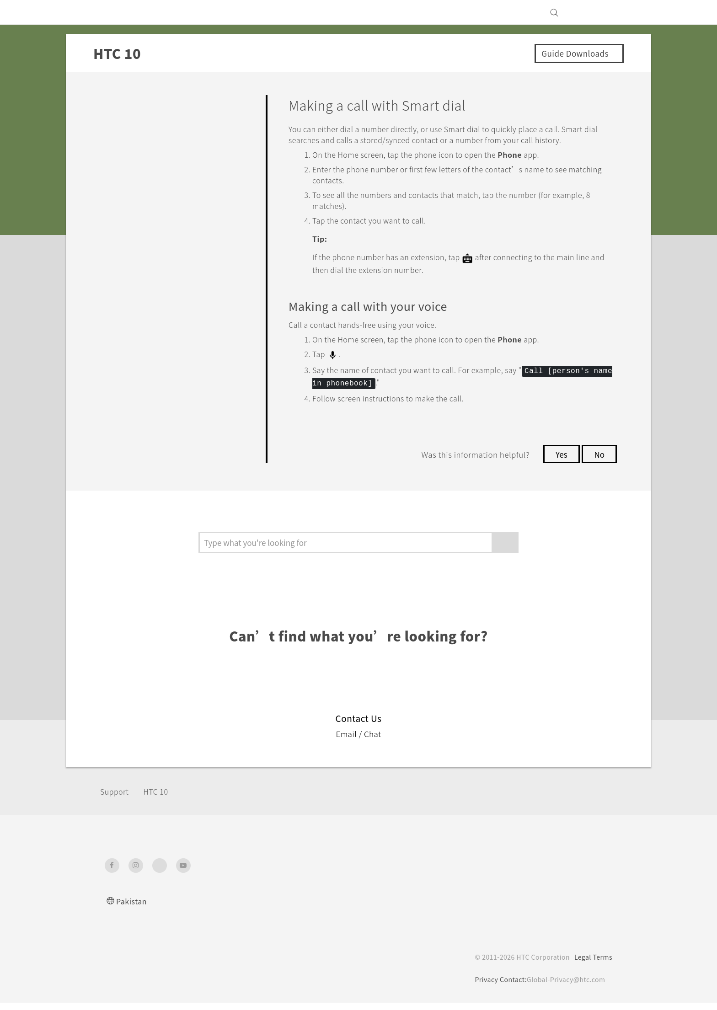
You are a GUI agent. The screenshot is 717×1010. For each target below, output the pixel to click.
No (599, 461)
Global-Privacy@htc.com (564, 987)
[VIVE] (600, 12)
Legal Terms (592, 964)
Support (117, 798)
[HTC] (116, 12)
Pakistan (132, 908)
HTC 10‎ (162, 798)
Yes (559, 461)
